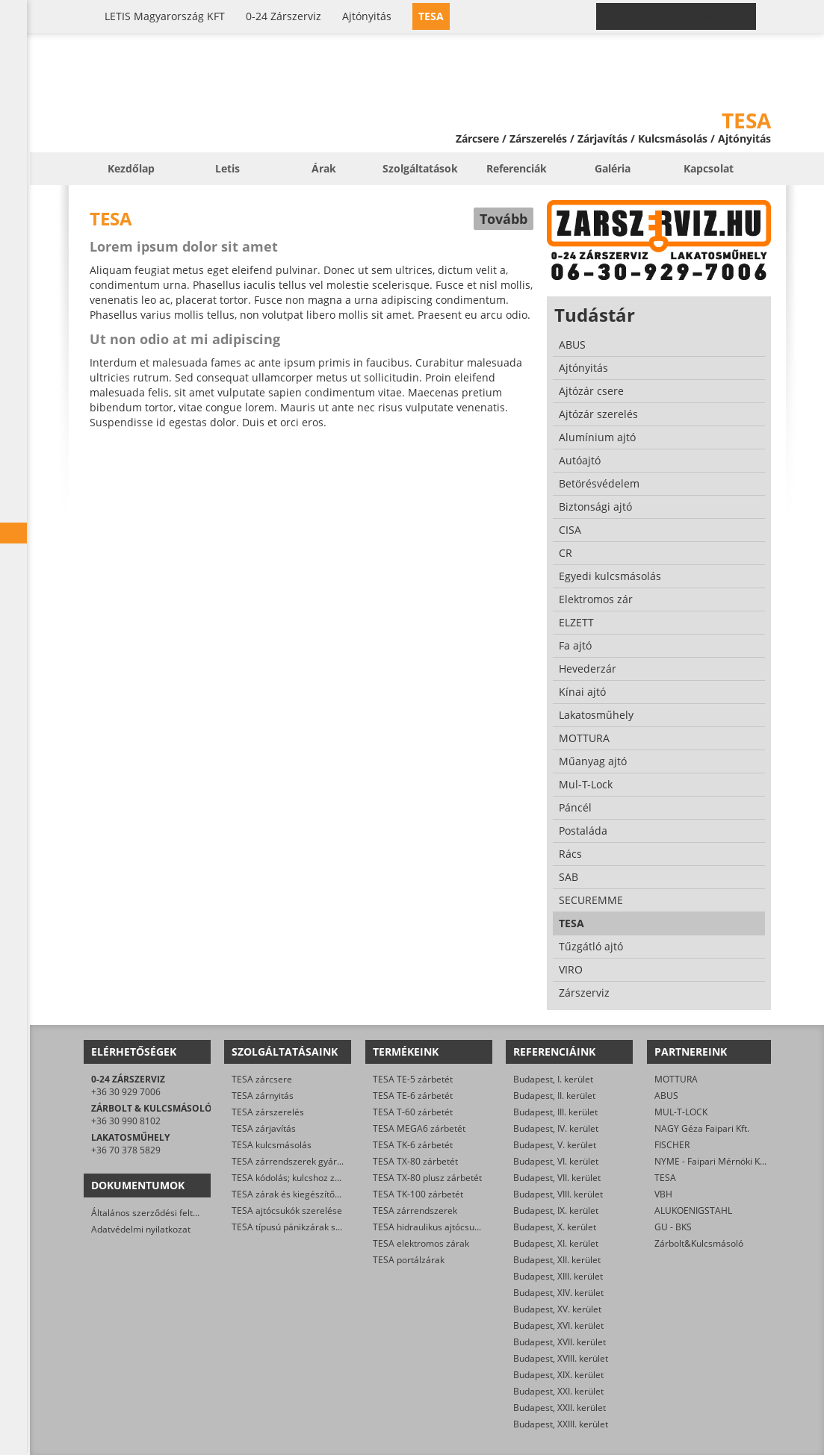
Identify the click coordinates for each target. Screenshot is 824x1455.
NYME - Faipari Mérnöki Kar (711, 1161)
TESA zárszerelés (268, 1112)
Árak (324, 168)
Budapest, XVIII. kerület (560, 1358)
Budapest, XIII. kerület (558, 1276)
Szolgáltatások (420, 168)
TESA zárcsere (262, 1079)
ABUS (666, 1095)
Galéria (613, 168)
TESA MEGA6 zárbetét (419, 1128)
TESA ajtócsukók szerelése (287, 1210)
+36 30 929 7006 (126, 1091)
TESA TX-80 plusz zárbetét (427, 1177)
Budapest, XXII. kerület (559, 1407)
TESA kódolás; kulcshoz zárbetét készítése (319, 1177)
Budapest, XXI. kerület (558, 1391)
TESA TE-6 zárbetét (413, 1095)
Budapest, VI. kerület (555, 1161)
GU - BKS (673, 1227)
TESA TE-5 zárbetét (413, 1079)
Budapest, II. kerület (554, 1095)
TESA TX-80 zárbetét (415, 1161)
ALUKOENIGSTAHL (693, 1210)
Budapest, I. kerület (553, 1079)
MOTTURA (676, 1079)
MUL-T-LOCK (680, 1112)
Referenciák (516, 168)
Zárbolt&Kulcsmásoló (698, 1243)
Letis (227, 168)
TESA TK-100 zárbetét (418, 1194)
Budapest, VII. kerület (557, 1177)
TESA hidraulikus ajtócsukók (431, 1227)
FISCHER (672, 1144)
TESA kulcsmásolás (272, 1144)
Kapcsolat (709, 168)
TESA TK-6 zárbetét (413, 1144)
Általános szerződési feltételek (154, 1212)
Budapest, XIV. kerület (558, 1292)
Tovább (503, 219)
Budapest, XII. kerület (557, 1259)
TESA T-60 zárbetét (413, 1112)
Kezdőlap (131, 168)
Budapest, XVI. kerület (558, 1325)
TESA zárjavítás (264, 1128)
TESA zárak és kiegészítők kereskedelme (316, 1194)
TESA (665, 1177)
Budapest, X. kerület (554, 1227)
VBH (663, 1194)
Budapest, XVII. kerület (559, 1342)
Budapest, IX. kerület (555, 1210)
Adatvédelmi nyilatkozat (140, 1229)
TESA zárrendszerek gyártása (293, 1161)
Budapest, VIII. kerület (558, 1194)
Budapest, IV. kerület (555, 1128)
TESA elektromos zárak (421, 1243)
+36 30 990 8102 (126, 1121)
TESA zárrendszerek (415, 1210)
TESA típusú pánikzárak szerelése (301, 1227)
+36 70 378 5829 (126, 1150)
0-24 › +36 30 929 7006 (685, 16)
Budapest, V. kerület (554, 1144)
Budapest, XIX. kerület (558, 1374)
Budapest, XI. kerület (555, 1243)
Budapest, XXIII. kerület (560, 1424)
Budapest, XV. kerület (557, 1309)
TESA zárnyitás (263, 1095)
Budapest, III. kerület (555, 1112)
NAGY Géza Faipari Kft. (701, 1128)
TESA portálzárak (408, 1259)
